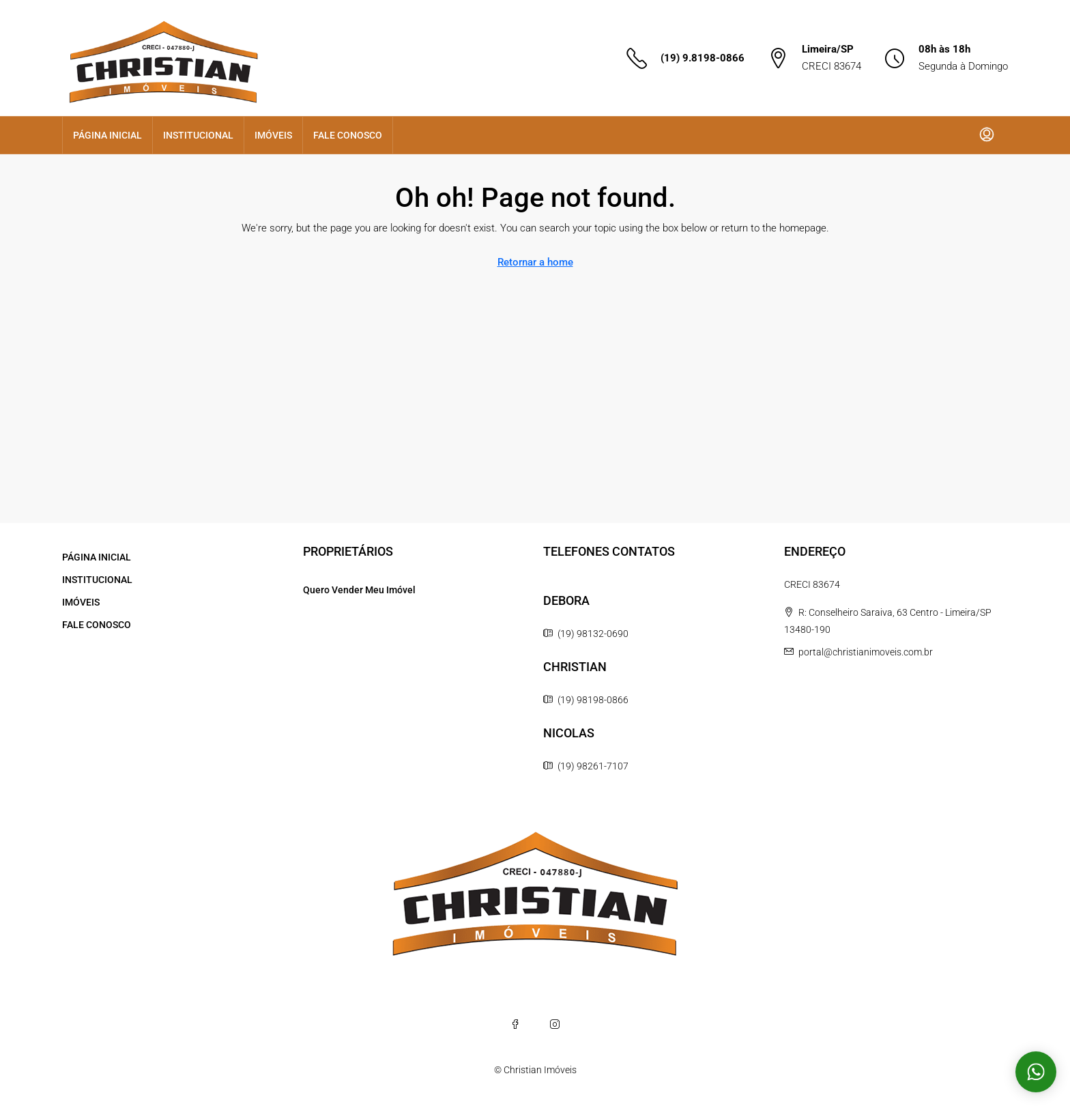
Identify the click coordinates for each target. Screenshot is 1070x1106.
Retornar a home (535, 262)
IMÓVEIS (273, 135)
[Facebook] (515, 1024)
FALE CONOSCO (347, 135)
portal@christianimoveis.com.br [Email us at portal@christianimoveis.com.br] (865, 652)
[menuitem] (986, 135)
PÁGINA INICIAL (107, 135)
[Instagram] (555, 1024)
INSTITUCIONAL (198, 135)
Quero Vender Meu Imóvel (359, 589)
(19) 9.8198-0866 (702, 58)
